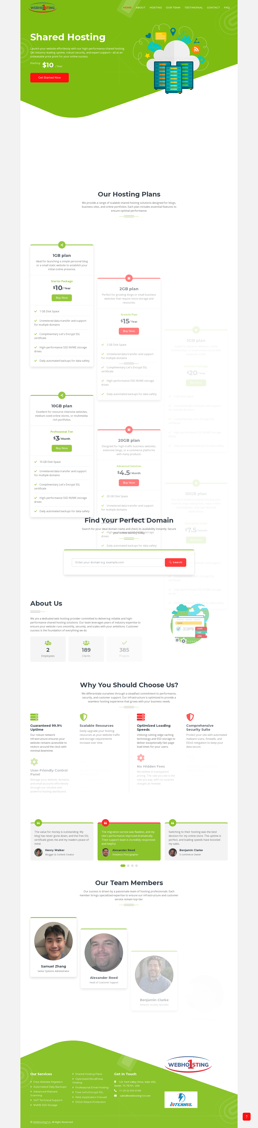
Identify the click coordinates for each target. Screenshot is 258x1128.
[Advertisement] (121, 156)
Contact (213, 7)
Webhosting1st (42, 1122)
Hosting (156, 7)
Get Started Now (49, 77)
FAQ (227, 7)
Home (127, 7)
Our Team (173, 7)
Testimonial (193, 7)
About (140, 7)
